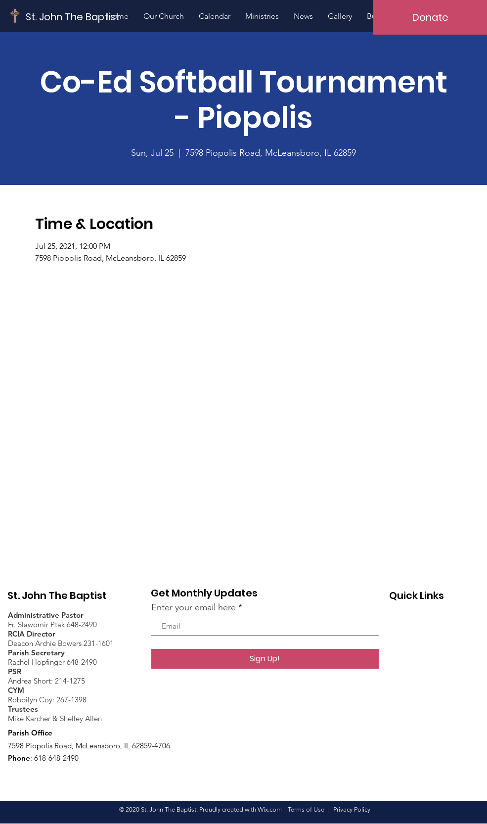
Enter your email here (193, 607)
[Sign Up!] (265, 659)
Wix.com (270, 809)
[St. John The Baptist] (73, 16)
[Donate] (430, 17)
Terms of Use (306, 809)
